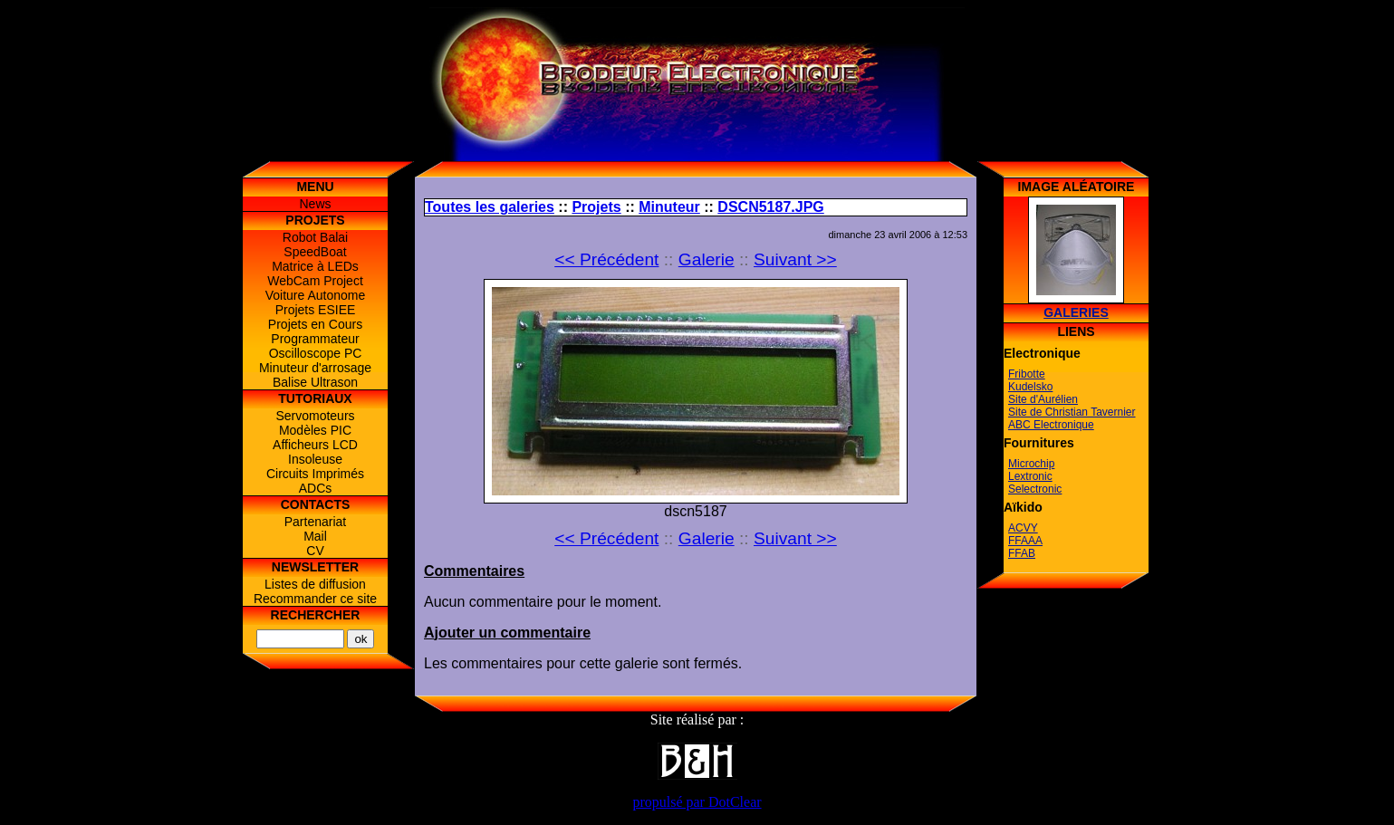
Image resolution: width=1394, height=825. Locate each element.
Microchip (1031, 463)
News (315, 204)
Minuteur (669, 207)
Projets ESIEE (315, 309)
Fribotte (1026, 374)
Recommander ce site (315, 598)
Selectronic (1035, 489)
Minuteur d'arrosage (315, 367)
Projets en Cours (315, 324)
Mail (315, 536)
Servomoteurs (314, 415)
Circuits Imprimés (315, 473)
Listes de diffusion (315, 584)
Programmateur (315, 338)
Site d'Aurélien (1043, 399)
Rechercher (316, 615)
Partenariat (315, 521)
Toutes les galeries (489, 207)
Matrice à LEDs (315, 266)
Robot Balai (315, 237)
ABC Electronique (1051, 424)
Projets (596, 207)
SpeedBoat (315, 252)
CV (314, 550)
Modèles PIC (315, 430)
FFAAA (1025, 540)
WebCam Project (315, 280)
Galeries (1076, 312)
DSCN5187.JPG (770, 207)
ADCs (315, 488)
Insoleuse (315, 459)
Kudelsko (1030, 386)
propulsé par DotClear (696, 802)
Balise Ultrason (315, 382)
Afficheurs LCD (315, 444)
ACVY (1023, 528)
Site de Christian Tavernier (1072, 412)
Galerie (706, 259)
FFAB (1021, 553)
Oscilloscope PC (315, 353)
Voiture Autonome (315, 295)
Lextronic (1030, 476)
